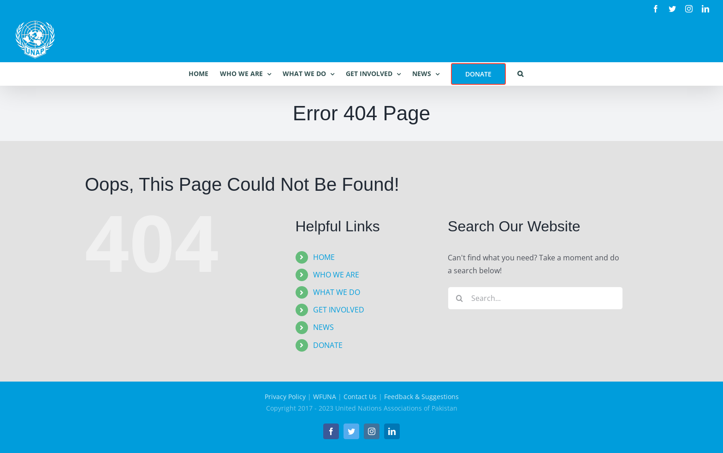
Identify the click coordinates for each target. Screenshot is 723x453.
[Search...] (535, 298)
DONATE (328, 345)
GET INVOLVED (338, 310)
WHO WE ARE (336, 275)
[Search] (459, 298)
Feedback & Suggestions (421, 396)
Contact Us (360, 396)
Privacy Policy (285, 396)
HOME (324, 257)
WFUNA (324, 396)
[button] (520, 73)
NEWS (323, 327)
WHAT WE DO (336, 292)
